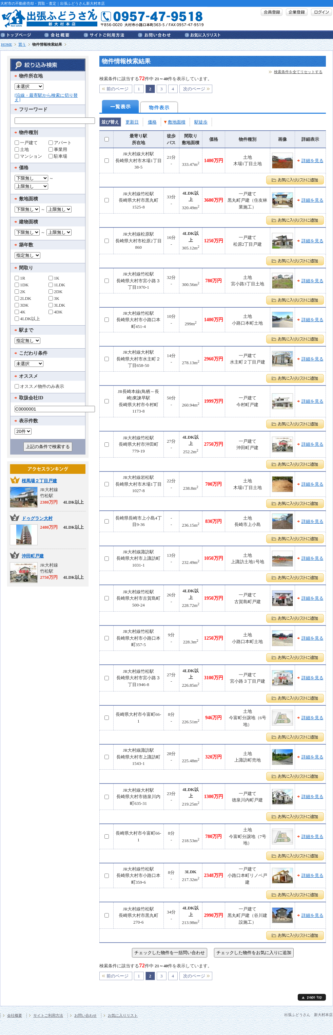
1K (53, 278)
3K (53, 298)
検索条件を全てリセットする (298, 72)
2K (20, 291)
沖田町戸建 (33, 555)
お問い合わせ (161, 34)
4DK (55, 311)
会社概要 (64, 34)
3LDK (56, 305)
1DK (21, 284)
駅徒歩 (201, 122)
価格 (152, 122)
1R (20, 278)
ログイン (321, 12)
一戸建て (26, 142)
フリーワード (33, 109)
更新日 (132, 122)
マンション (28, 156)
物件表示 (159, 106)
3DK (21, 305)
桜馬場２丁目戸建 (39, 480)
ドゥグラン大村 (37, 518)
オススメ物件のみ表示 (39, 386)
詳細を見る (312, 160)
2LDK (23, 298)
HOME (6, 44)
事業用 (57, 149)
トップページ (22, 34)
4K (20, 311)
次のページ (194, 88)
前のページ (117, 88)
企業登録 (297, 12)
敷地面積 (176, 122)
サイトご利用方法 (111, 34)
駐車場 (57, 156)
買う (22, 44)
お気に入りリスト (202, 34)
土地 (22, 149)
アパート (60, 142)
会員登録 (271, 12)
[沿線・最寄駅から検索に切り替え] (46, 97)
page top (312, 997)
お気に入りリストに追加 (295, 180)
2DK (55, 291)
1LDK (56, 284)
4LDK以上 (27, 318)
